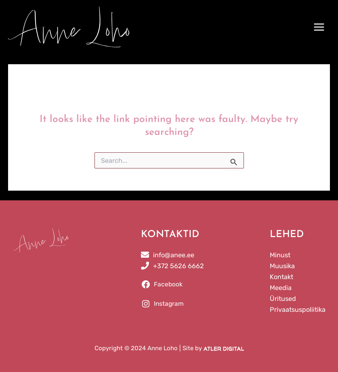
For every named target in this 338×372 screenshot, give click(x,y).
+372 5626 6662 (178, 266)
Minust (280, 255)
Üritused (283, 299)
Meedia (281, 288)
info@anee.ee (173, 255)
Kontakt (281, 277)
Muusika (282, 266)
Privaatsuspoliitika (297, 309)
